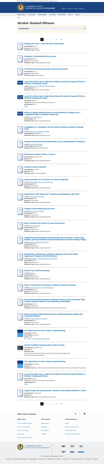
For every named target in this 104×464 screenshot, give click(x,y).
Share (86, 9)
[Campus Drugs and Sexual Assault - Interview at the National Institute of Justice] (20, 396)
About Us (64, 8)
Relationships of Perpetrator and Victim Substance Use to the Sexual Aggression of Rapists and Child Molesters (51, 255)
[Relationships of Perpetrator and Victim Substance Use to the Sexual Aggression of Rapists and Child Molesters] (20, 260)
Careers (76, 8)
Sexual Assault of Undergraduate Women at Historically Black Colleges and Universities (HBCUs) (53, 315)
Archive (67, 423)
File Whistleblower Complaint (20, 459)
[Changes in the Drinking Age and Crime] (20, 214)
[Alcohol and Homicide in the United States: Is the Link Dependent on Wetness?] (20, 147)
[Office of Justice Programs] (20, 7)
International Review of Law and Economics (41, 182)
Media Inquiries (45, 423)
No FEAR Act (66, 459)
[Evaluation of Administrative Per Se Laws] (20, 62)
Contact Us (70, 8)
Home (18, 17)
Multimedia (44, 427)
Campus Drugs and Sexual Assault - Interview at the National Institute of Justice (55, 391)
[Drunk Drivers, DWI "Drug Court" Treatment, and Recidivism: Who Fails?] (20, 200)
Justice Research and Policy (36, 196)
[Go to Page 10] (56, 39)
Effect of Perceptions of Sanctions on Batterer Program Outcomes (50, 285)
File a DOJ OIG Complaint (23, 427)
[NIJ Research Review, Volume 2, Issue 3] (20, 160)
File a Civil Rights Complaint (24, 423)
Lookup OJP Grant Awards (72, 427)
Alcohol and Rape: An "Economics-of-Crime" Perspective (46, 180)
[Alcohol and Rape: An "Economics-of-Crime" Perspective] (20, 185)
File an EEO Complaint (23, 430)
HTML (26, 106)
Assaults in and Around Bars (35, 167)
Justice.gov (95, 459)
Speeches (43, 434)
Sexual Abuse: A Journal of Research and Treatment (43, 258)
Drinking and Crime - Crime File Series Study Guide (44, 44)
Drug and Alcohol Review (36, 144)
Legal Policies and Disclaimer (54, 459)
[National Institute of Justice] (81, 447)
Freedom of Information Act (78, 459)
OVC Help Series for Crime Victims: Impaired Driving (44, 331)
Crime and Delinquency (35, 117)
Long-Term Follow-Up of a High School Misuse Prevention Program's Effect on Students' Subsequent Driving (54, 83)
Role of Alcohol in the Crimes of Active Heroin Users (44, 223)
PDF (25, 339)
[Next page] (62, 39)
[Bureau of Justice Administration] (63, 447)
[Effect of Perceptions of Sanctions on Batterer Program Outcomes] (20, 291)
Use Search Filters (24, 28)
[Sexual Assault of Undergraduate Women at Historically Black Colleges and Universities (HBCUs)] (20, 320)
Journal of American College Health (38, 242)
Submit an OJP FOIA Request (24, 437)
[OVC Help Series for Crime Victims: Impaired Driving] (20, 334)
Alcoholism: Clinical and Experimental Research (42, 86)
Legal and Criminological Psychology (39, 131)
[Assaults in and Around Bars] (20, 173)
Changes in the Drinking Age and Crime (39, 209)
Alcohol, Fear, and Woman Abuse (37, 271)
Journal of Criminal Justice (36, 211)
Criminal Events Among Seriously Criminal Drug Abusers (46, 69)
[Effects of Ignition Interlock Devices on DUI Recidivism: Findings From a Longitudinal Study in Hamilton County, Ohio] (20, 114)
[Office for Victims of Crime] (72, 453)
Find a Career (20, 434)
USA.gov (88, 459)
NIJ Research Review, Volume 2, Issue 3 (39, 154)
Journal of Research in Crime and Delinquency (41, 287)
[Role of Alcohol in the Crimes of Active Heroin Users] (20, 229)
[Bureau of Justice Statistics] (72, 448)
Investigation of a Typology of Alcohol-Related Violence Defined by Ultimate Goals (53, 128)
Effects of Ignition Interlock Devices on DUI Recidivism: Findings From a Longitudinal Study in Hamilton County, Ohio (52, 113)
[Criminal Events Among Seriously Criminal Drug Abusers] (20, 75)
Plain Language (33, 459)
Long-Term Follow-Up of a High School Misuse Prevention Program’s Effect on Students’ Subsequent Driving (54, 375)
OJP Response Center (70, 430)
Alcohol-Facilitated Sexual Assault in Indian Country (44, 345)
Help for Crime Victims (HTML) (41, 339)
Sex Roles (32, 273)
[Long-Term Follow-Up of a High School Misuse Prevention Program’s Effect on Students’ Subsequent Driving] (20, 380)
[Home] (40, 7)
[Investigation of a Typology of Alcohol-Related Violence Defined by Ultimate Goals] (20, 133)
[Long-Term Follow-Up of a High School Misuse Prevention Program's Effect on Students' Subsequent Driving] (20, 83)
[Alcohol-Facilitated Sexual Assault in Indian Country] (20, 348)
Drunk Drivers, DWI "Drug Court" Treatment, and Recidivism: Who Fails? (52, 194)
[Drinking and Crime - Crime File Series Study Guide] (20, 49)
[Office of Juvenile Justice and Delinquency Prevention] (64, 453)
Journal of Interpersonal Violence (38, 318)
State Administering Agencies (72, 434)
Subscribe (81, 8)
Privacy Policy (41, 459)
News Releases (45, 430)
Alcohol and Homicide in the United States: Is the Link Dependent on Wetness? (54, 142)
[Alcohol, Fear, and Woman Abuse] (20, 276)
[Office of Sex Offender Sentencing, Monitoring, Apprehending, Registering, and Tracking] (81, 453)
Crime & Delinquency (34, 226)
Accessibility (8, 459)
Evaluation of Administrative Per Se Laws (40, 56)
